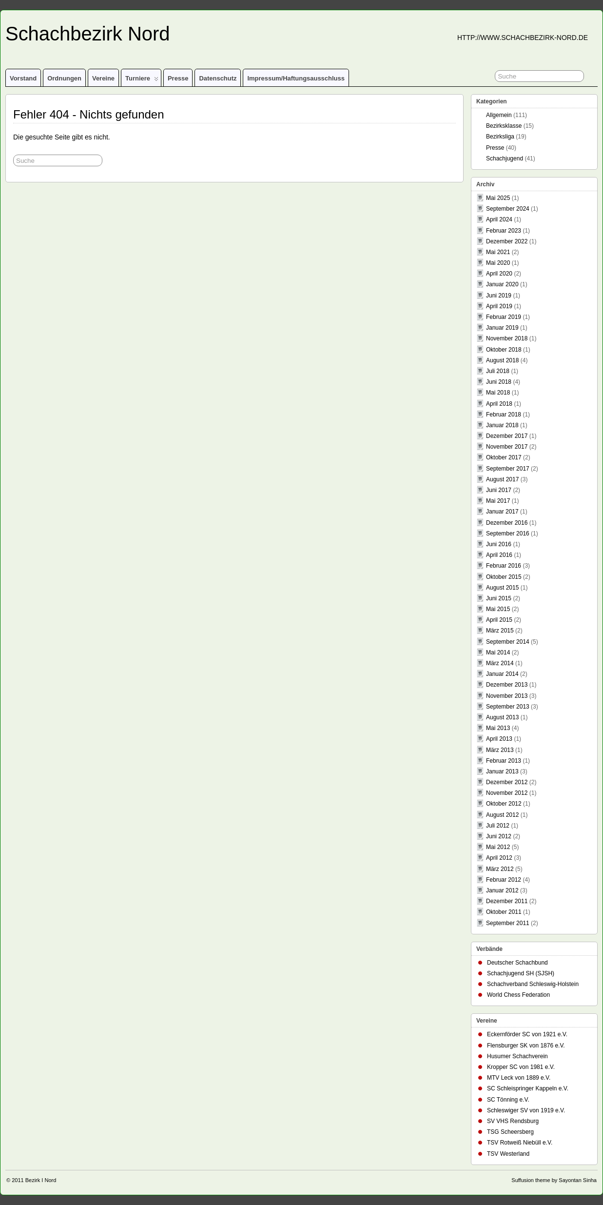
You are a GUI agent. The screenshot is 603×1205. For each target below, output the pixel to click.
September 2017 (507, 468)
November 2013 (506, 695)
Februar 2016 (503, 565)
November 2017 (506, 446)
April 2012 (499, 857)
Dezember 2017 (506, 436)
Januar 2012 (502, 890)
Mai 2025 (498, 198)
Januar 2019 (502, 327)
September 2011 (507, 923)
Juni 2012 (498, 836)
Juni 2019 (498, 295)
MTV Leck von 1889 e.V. (518, 1077)
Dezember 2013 (506, 684)
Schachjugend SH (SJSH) (520, 973)
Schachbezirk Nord (87, 33)
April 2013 (499, 738)
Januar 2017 (502, 511)
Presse (178, 78)
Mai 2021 (498, 252)
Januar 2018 (502, 425)
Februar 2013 (503, 760)
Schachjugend (504, 158)
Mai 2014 (498, 652)
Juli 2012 (497, 825)
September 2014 (507, 641)
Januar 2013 (502, 771)
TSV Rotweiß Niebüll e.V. (519, 1142)
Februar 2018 (503, 414)
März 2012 (500, 869)
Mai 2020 (498, 262)
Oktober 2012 (504, 803)
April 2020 (499, 273)
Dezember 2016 (506, 522)
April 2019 (499, 306)
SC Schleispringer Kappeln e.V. (527, 1088)
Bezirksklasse (504, 125)
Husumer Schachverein (517, 1056)
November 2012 (506, 793)
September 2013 (507, 706)
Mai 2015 (498, 609)
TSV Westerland (508, 1153)
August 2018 (502, 360)
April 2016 (499, 555)
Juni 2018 (498, 381)
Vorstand (23, 78)
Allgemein (499, 115)
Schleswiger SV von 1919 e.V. (526, 1110)
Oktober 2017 (504, 457)
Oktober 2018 (504, 349)
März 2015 (500, 630)
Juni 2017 (498, 490)
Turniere (141, 80)
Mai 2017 (498, 500)
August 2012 (502, 814)
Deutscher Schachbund (517, 962)
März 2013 (500, 750)
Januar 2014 (502, 674)
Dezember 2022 (506, 241)
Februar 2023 (503, 230)
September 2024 (507, 208)
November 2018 (506, 338)
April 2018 (499, 403)
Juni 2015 (498, 598)
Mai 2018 (498, 392)
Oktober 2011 (504, 912)
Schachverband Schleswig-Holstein (533, 984)
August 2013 (502, 717)
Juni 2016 (498, 544)
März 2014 (500, 663)
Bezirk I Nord (41, 1180)
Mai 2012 (498, 847)
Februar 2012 (503, 879)
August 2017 (502, 479)
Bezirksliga (500, 136)
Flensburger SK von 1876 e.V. (526, 1045)
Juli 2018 (497, 371)
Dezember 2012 (506, 782)
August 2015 (502, 587)
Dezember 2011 (506, 901)
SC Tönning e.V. (508, 1099)
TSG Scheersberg (510, 1131)
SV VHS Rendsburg (513, 1121)
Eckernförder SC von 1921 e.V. (527, 1034)
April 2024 (499, 219)
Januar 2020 (502, 284)
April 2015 (499, 619)
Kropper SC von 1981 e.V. (521, 1067)
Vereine (103, 78)
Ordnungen (64, 78)
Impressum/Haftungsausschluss (295, 78)
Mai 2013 (498, 728)
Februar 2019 (503, 317)
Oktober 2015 (504, 576)
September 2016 (507, 533)
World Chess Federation (518, 994)
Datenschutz (217, 78)
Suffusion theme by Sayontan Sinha (554, 1180)
